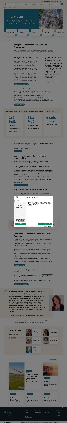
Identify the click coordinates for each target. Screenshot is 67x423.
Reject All (41, 223)
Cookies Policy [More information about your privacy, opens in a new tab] (30, 205)
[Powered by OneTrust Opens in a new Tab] (48, 226)
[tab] (20, 201)
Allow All (48, 223)
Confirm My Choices (20, 223)
